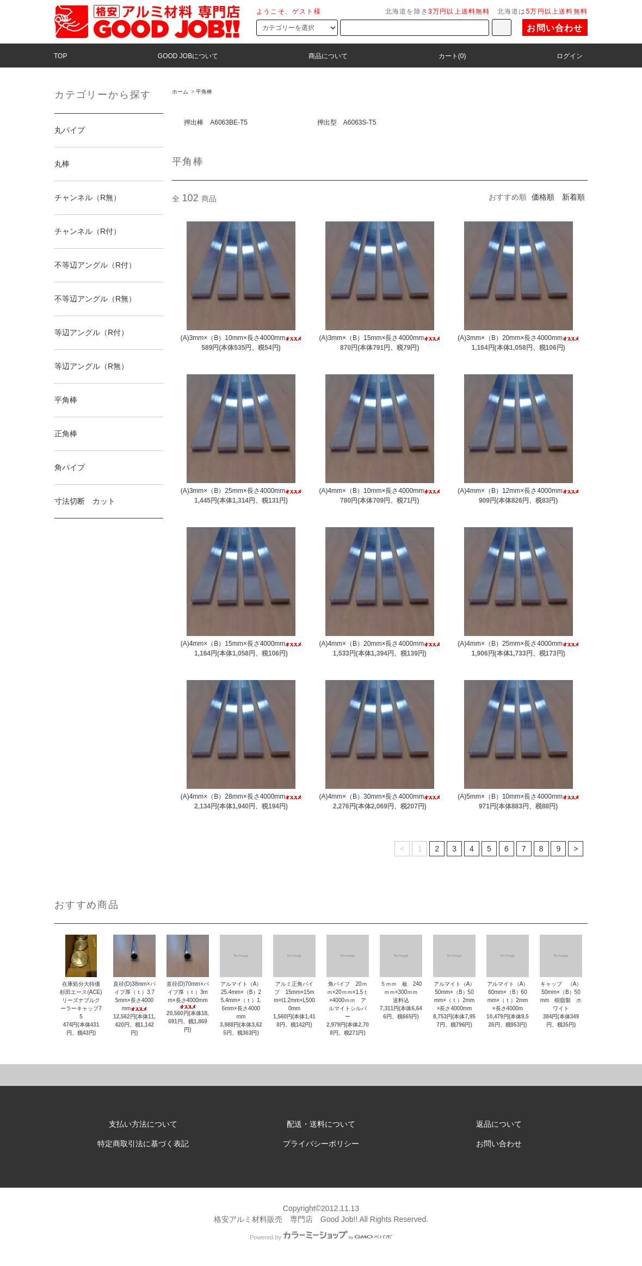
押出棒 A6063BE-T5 (216, 122)
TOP (60, 56)
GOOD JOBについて (188, 56)
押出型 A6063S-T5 (346, 122)
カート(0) (452, 56)
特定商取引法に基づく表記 (143, 1143)
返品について (499, 1124)
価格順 (543, 197)
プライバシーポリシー (321, 1143)
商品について (328, 56)
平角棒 (204, 92)
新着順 (573, 197)
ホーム (180, 92)
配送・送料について (321, 1124)
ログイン (570, 56)
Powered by (321, 1237)
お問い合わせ (555, 28)
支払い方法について (143, 1124)
